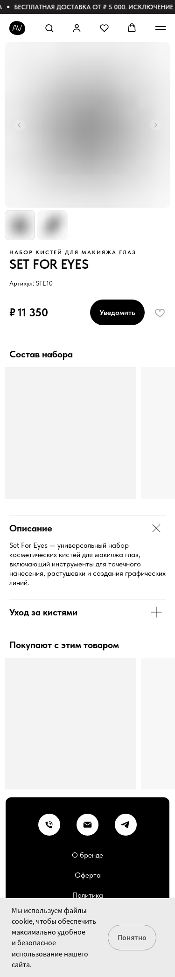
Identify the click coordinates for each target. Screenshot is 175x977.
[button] (49, 27)
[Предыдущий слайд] (19, 125)
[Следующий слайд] (155, 125)
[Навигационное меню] (160, 28)
